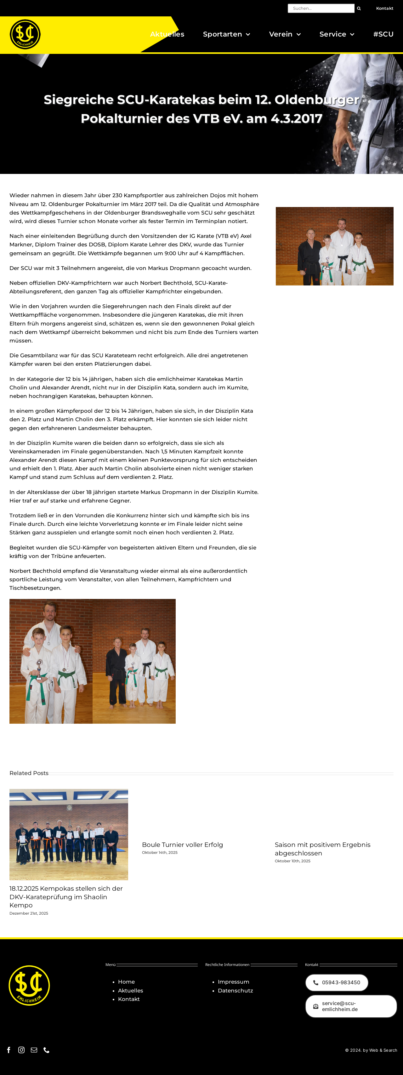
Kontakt (129, 999)
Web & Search (383, 1050)
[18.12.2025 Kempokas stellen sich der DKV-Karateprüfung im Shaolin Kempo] (68, 792)
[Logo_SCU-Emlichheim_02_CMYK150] (25, 21)
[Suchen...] (321, 8)
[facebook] (9, 1050)
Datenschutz (235, 990)
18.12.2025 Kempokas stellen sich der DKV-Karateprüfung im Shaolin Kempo (66, 897)
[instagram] (21, 1050)
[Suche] (359, 8)
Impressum (233, 982)
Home (126, 982)
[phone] (46, 1050)
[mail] (34, 1050)
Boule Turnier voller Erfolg (182, 844)
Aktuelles (130, 990)
